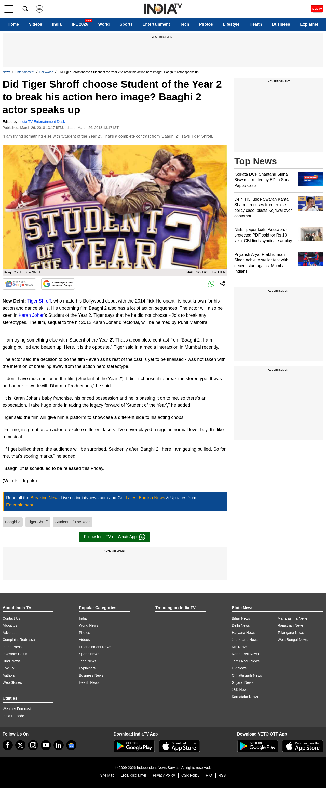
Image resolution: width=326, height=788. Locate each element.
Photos (206, 24)
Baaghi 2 (12, 522)
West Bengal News (293, 640)
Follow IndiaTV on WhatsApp (114, 537)
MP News (239, 647)
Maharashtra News (293, 618)
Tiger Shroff (39, 301)
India (57, 24)
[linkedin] (58, 745)
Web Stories (12, 682)
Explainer (309, 24)
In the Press (12, 647)
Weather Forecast (17, 709)
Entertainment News (95, 647)
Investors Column (16, 654)
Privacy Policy (164, 775)
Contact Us (11, 618)
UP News (239, 668)
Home (13, 24)
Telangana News (291, 633)
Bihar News (241, 618)
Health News (89, 682)
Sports (126, 24)
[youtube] (46, 745)
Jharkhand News (245, 640)
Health (256, 24)
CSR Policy (190, 775)
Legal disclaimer (133, 775)
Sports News (89, 654)
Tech (184, 24)
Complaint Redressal (19, 640)
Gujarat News (242, 682)
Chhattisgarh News (247, 675)
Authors (9, 675)
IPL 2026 (80, 24)
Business (281, 24)
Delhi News (241, 625)
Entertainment (156, 24)
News (6, 72)
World (104, 24)
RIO (209, 775)
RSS (222, 775)
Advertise (10, 633)
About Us (10, 625)
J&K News (240, 690)
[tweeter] (20, 745)
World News (88, 625)
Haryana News (243, 633)
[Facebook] (8, 745)
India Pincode (13, 716)
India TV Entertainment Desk (42, 122)
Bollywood (46, 72)
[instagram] (33, 745)
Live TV (9, 668)
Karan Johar (31, 315)
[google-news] (71, 745)
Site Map (107, 775)
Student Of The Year (72, 522)
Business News (91, 675)
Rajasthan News (291, 625)
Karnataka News (245, 697)
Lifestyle (231, 24)
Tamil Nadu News (246, 661)
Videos (35, 24)
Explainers (87, 668)
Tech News (87, 661)
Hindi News (12, 661)
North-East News (245, 654)
